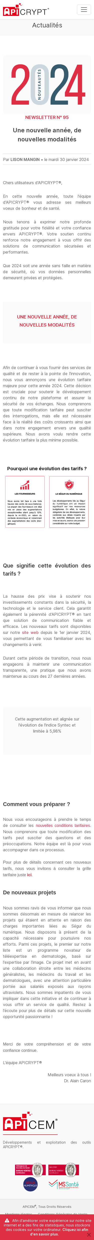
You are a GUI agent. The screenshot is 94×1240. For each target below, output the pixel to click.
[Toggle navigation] (84, 10)
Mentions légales (18, 1214)
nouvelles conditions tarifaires (63, 825)
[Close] (88, 1234)
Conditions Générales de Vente (62, 1214)
